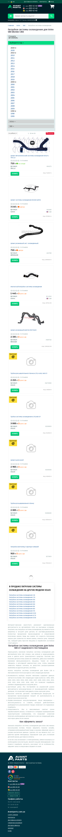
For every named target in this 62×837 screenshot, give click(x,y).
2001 (13, 87)
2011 (13, 58)
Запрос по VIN (14, 796)
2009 (13, 109)
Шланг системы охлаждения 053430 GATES (26, 200)
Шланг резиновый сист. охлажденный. (25, 243)
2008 (13, 106)
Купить (15, 174)
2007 (13, 103)
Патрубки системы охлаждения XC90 (22, 618)
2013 (13, 63)
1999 (12, 116)
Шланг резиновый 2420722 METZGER (23, 330)
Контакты (43, 2)
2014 (13, 66)
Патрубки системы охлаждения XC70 (22, 615)
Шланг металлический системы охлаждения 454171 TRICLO (30, 157)
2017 (13, 74)
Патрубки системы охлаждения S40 (22, 600)
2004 (13, 95)
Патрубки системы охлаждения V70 (22, 611)
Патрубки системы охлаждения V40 (22, 604)
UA (12, 2)
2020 (13, 50)
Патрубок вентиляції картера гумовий (25, 547)
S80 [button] (12, 126)
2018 (13, 77)
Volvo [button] (12, 121)
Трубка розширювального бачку (22, 503)
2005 (12, 98)
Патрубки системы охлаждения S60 (22, 602)
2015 (12, 69)
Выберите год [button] (17, 43)
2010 (13, 55)
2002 (13, 90)
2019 (12, 79)
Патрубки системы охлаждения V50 (22, 606)
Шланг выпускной (17, 460)
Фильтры (50, 133)
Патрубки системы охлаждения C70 (22, 597)
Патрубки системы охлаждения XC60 (22, 613)
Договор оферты (14, 825)
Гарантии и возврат (15, 823)
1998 (12, 113)
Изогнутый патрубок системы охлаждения (26, 287)
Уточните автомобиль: (13, 37)
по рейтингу (13, 133)
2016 (12, 71)
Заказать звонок (14, 793)
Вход (51, 2)
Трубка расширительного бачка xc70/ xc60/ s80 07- (29, 373)
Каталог (11, 828)
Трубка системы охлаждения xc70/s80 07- (26, 417)
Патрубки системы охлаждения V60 (22, 609)
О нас (10, 831)
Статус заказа (13, 815)
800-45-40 (30, 6)
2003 (13, 92)
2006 (13, 100)
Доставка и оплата (31, 2)
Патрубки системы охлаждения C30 (22, 595)
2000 (13, 84)
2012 (13, 61)
